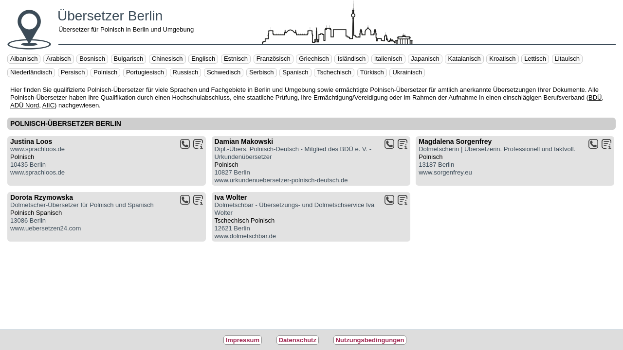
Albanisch (23, 58)
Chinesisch (167, 58)
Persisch (73, 72)
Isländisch (351, 58)
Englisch (203, 58)
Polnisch (105, 72)
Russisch (186, 72)
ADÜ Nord (24, 105)
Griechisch (314, 58)
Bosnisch (92, 58)
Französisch (274, 58)
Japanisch (425, 58)
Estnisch (236, 58)
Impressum (242, 340)
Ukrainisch (407, 72)
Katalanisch (464, 58)
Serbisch (261, 72)
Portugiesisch (145, 72)
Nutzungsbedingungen (370, 340)
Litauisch (567, 58)
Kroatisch (502, 58)
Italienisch (388, 58)
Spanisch (295, 72)
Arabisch (58, 58)
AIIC (48, 105)
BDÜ (595, 97)
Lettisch (535, 58)
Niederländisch (31, 72)
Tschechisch (334, 72)
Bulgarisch (129, 58)
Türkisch (372, 72)
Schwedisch (223, 72)
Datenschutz (297, 340)
